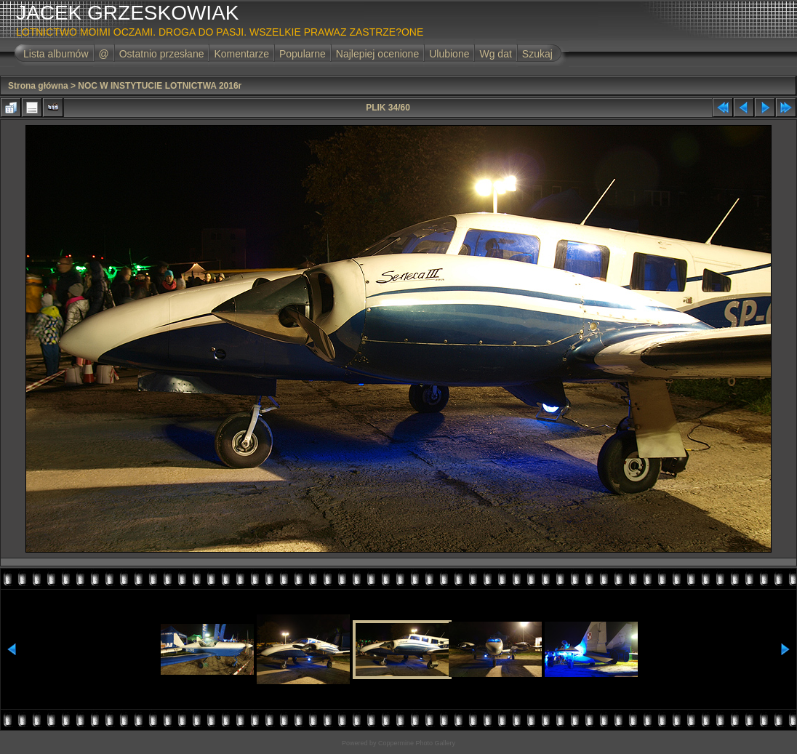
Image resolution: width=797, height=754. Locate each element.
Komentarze (241, 54)
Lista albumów (56, 54)
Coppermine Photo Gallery (416, 743)
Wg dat (495, 54)
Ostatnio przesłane (161, 54)
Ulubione (449, 54)
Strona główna (38, 86)
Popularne (302, 54)
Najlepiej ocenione (377, 54)
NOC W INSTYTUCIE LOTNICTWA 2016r (159, 86)
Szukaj (537, 54)
